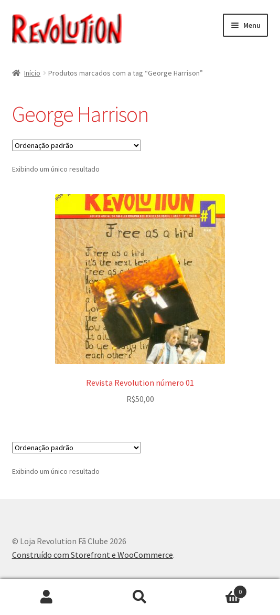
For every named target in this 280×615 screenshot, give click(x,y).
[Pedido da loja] (76, 145)
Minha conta (46, 597)
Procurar (140, 597)
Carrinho (217, 589)
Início (32, 73)
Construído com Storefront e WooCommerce (92, 554)
